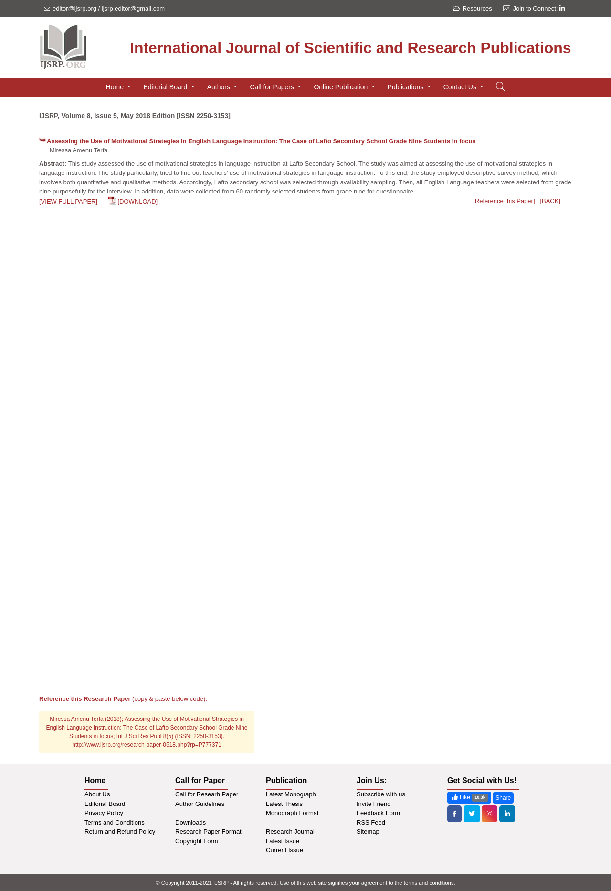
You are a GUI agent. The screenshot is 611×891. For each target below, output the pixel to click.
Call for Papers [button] (272, 87)
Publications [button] (406, 87)
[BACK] (550, 200)
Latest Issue (282, 841)
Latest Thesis (284, 803)
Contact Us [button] (460, 87)
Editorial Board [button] (166, 87)
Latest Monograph (291, 794)
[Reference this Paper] (504, 200)
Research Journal (290, 831)
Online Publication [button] (341, 87)
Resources (472, 8)
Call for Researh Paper (206, 794)
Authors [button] (219, 87)
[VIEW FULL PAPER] (68, 201)
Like (469, 797)
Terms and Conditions (114, 822)
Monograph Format (292, 812)
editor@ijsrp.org (74, 8)
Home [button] (116, 87)
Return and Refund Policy (119, 831)
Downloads (190, 822)
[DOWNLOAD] (137, 201)
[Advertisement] (305, 285)
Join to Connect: (539, 8)
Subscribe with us (381, 794)
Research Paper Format (208, 831)
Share (503, 797)
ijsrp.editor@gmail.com (133, 8)
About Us (97, 794)
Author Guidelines (199, 803)
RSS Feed (371, 822)
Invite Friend (374, 803)
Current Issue (284, 850)
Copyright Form (196, 841)
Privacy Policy (103, 812)
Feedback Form (378, 812)
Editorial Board (104, 803)
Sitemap (368, 831)
